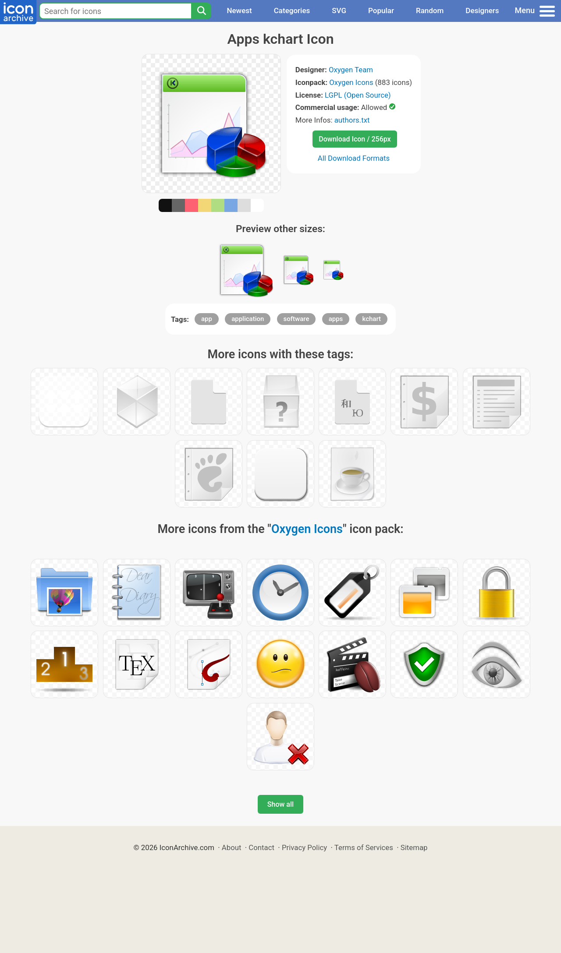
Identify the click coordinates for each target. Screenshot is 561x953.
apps (336, 319)
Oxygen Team (351, 69)
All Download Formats (354, 158)
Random (430, 10)
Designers (482, 10)
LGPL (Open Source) (358, 95)
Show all (280, 804)
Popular (381, 10)
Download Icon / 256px (355, 139)
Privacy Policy (304, 847)
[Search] (201, 11)
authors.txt (352, 120)
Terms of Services (363, 847)
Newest (239, 10)
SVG (339, 10)
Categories (292, 10)
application (247, 319)
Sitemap (414, 847)
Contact (261, 847)
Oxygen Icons (351, 82)
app (206, 319)
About (231, 847)
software (296, 319)
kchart (371, 319)
